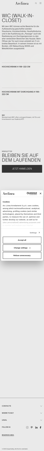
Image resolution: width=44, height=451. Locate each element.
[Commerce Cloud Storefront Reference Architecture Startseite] (22, 3)
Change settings (22, 248)
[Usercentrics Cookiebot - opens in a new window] (27, 193)
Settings (33, 233)
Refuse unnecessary (22, 255)
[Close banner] (40, 193)
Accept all (22, 240)
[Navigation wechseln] (40, 3)
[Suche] (36, 3)
